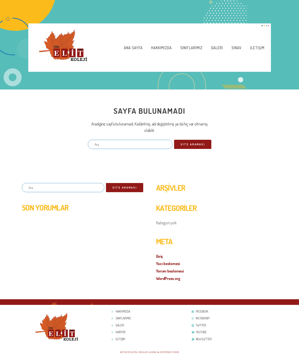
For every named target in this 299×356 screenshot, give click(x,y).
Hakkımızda (161, 47)
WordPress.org (170, 278)
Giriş (160, 256)
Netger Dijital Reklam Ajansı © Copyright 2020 (149, 351)
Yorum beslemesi (171, 271)
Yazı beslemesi (169, 263)
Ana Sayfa (133, 47)
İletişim (257, 47)
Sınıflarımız (191, 47)
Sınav (237, 47)
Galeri (217, 47)
